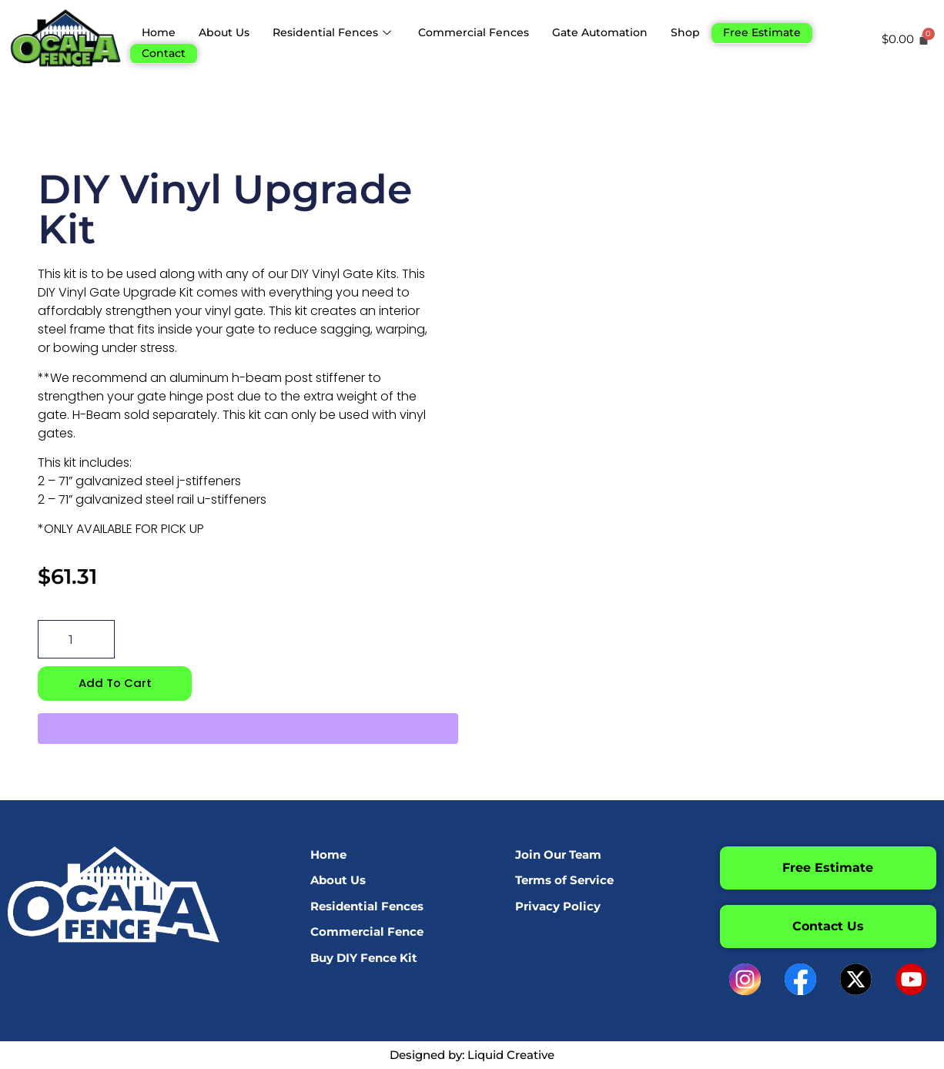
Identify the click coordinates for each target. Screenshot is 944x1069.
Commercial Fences (488, 31)
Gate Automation (620, 31)
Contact (165, 49)
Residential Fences (342, 31)
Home (160, 31)
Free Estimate (788, 31)
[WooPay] (248, 729)
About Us (228, 31)
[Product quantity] (76, 639)
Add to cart (115, 683)
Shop (710, 31)
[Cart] (908, 39)
